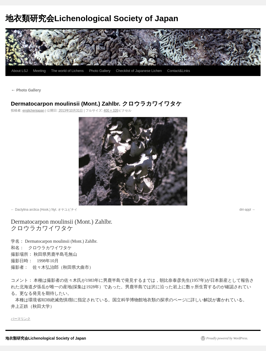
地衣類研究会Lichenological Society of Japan (91, 18)
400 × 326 (111, 110)
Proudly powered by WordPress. (227, 338)
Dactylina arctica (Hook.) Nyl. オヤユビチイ (46, 209)
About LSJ (19, 71)
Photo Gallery (99, 71)
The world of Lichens (67, 71)
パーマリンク (20, 319)
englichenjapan (34, 110)
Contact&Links (178, 71)
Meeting (39, 71)
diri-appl (245, 209)
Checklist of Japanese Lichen (139, 71)
